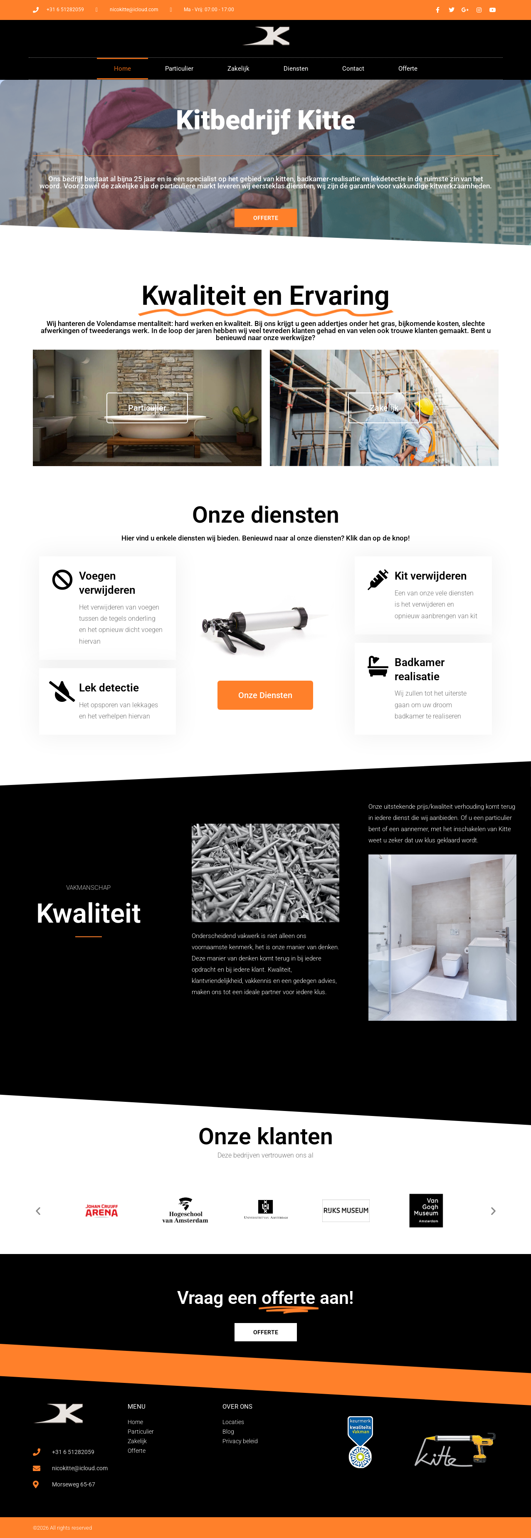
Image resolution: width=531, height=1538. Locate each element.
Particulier (179, 68)
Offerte (407, 68)
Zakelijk (238, 68)
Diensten (296, 68)
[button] (38, 1210)
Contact (353, 68)
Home (122, 68)
